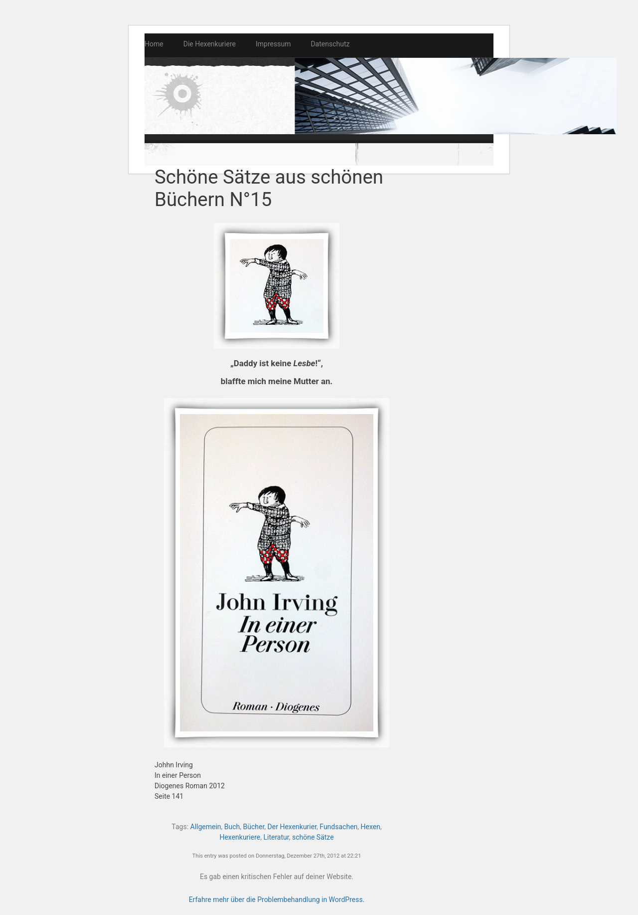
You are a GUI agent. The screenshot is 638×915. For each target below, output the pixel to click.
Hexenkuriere (239, 837)
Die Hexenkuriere (209, 44)
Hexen (370, 827)
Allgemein (205, 827)
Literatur (276, 837)
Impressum (273, 44)
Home (154, 44)
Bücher (254, 827)
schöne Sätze (313, 837)
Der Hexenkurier (292, 827)
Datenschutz (330, 44)
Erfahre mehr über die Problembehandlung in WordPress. (277, 900)
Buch (232, 827)
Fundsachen (338, 827)
